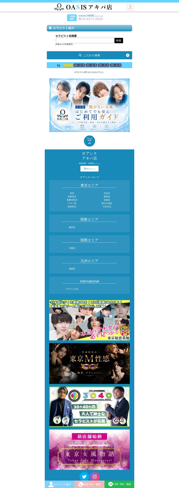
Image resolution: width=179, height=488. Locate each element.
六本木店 (107, 206)
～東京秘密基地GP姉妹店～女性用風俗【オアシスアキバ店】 (89, 1)
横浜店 (72, 227)
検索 (118, 40)
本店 (72, 193)
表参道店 (72, 196)
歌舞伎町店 (72, 200)
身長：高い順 (79, 65)
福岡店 (72, 269)
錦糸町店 (72, 206)
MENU (130, 7)
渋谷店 (107, 193)
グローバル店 (72, 289)
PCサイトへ (89, 168)
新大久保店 (107, 203)
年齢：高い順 (104, 65)
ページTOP (89, 141)
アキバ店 (72, 203)
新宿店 (107, 196)
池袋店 (107, 200)
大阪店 (72, 248)
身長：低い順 (91, 65)
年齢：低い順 (116, 65)
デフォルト (68, 65)
